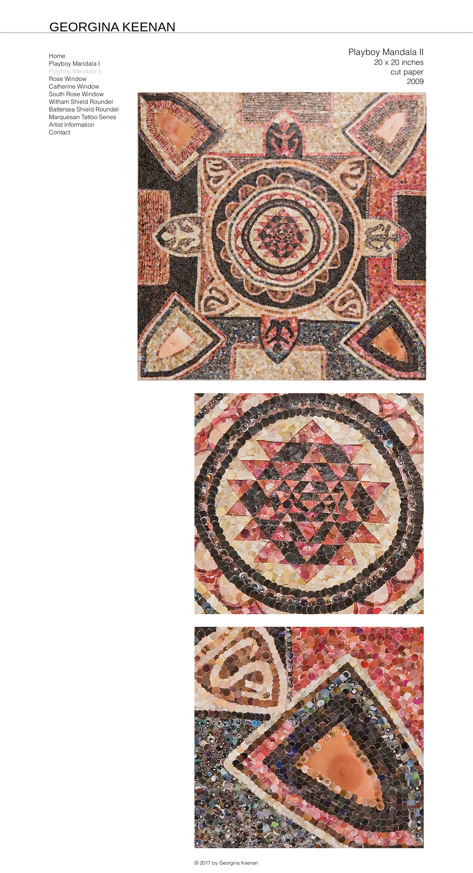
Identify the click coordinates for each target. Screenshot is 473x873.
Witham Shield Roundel (81, 101)
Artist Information (71, 124)
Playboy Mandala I (74, 63)
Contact (59, 132)
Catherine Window (74, 86)
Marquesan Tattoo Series (82, 117)
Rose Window (68, 78)
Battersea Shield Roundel (84, 109)
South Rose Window (76, 94)
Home (57, 56)
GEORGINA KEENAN (112, 26)
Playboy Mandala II (75, 71)
